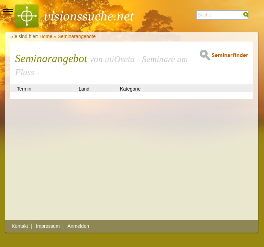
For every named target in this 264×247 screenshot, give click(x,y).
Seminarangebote (77, 36)
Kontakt (20, 226)
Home (46, 36)
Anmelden (78, 226)
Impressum (48, 226)
